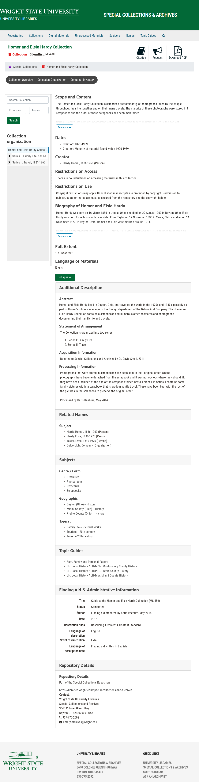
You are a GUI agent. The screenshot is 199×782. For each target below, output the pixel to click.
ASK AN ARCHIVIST (155, 776)
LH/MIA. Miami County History (109, 575)
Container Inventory (82, 80)
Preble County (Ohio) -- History (85, 513)
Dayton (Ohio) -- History (81, 504)
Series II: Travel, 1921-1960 (28, 162)
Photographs (74, 481)
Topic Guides (148, 35)
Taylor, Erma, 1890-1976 (81, 441)
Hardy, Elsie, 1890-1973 (81, 436)
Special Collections (25, 67)
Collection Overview (21, 80)
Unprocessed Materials (89, 35)
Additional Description (80, 287)
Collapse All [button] (65, 277)
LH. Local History (77, 566)
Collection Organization (51, 80)
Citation (141, 52)
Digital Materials (59, 35)
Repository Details (76, 665)
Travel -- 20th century (80, 536)
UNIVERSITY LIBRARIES (157, 763)
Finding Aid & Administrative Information (99, 590)
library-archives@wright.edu (80, 722)
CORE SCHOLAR (153, 772)
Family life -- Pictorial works (84, 527)
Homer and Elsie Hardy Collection (28, 150)
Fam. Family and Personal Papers (87, 562)
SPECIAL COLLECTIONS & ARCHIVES (165, 767)
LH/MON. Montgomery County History (114, 566)
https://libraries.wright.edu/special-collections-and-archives (95, 690)
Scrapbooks (74, 491)
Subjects (114, 35)
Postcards (73, 486)
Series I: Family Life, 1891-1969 (31, 156)
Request (157, 52)
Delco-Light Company (80, 445)
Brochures (73, 477)
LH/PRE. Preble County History (109, 571)
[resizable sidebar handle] (51, 180)
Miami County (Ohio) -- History (85, 509)
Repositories (15, 35)
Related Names (73, 414)
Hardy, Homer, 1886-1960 (78, 163)
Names (130, 35)
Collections (36, 35)
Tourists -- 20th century (81, 532)
